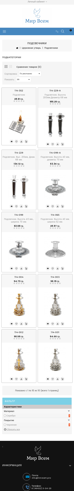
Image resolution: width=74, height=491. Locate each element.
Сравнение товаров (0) (29, 66)
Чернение (11, 424)
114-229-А (55, 90)
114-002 (18, 332)
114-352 (19, 90)
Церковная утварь (31, 47)
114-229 (19, 152)
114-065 (55, 215)
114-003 (55, 277)
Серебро (10, 415)
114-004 (18, 277)
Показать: (10, 79)
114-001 (55, 332)
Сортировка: (11, 73)
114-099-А (55, 152)
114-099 (18, 215)
